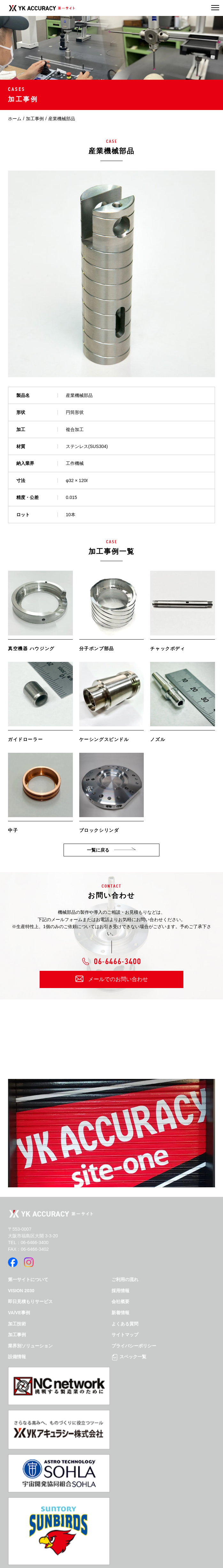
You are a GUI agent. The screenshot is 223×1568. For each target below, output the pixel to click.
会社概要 (120, 1301)
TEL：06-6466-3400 (28, 1242)
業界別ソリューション (30, 1345)
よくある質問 (125, 1323)
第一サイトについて (28, 1279)
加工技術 (17, 1323)
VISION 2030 (21, 1290)
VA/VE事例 (19, 1312)
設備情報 (17, 1356)
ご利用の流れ (125, 1279)
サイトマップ (125, 1334)
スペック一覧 (129, 1356)
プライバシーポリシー (134, 1345)
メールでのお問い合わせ (118, 979)
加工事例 (35, 118)
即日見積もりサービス (30, 1301)
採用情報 (120, 1290)
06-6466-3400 (117, 962)
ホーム (14, 118)
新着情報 (120, 1312)
